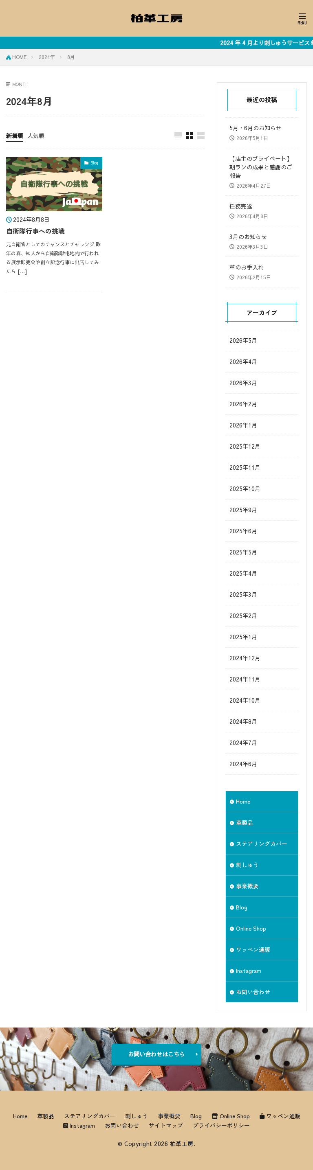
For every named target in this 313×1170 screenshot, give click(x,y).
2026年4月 (243, 361)
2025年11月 (244, 467)
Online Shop (251, 928)
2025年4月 (243, 573)
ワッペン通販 (253, 949)
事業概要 (247, 886)
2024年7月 (243, 742)
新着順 (14, 135)
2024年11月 (244, 679)
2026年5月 (243, 340)
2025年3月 (243, 594)
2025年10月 (244, 488)
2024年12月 (244, 658)
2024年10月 (244, 700)
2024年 (47, 57)
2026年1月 (243, 425)
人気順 (35, 135)
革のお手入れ (246, 267)
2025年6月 (243, 531)
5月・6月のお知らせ (255, 128)
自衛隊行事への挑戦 (35, 231)
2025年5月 (243, 552)
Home (243, 801)
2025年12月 (244, 446)
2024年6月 (243, 764)
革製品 (244, 822)
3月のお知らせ (248, 236)
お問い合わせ (253, 992)
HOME (19, 57)
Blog (94, 163)
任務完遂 (240, 206)
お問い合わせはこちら (156, 1054)
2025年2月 (243, 615)
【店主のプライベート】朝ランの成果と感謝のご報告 (260, 167)
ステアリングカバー (261, 843)
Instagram (248, 970)
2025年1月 (243, 637)
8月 (71, 57)
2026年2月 (243, 404)
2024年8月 (243, 721)
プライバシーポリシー (221, 1125)
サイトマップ (166, 1125)
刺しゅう (247, 865)
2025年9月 (243, 510)
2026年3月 (243, 383)
